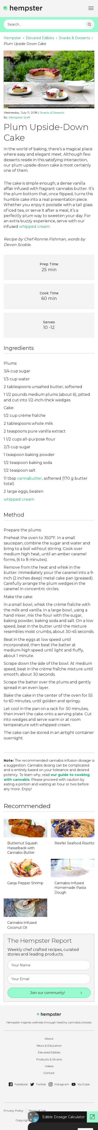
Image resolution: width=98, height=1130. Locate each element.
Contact (49, 1073)
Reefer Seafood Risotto (74, 843)
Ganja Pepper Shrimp (25, 883)
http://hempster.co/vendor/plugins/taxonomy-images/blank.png (25, 828)
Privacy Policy (13, 1110)
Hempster (12, 38)
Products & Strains (49, 1059)
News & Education (49, 1045)
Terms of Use (37, 1110)
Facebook (18, 1084)
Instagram (59, 1084)
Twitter (38, 1084)
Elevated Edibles (40, 38)
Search (89, 24)
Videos (49, 1066)
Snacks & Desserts (74, 38)
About (49, 1038)
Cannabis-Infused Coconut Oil (22, 925)
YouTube (81, 1084)
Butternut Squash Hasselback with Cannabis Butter (22, 848)
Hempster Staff (19, 117)
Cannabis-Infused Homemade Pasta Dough (70, 888)
